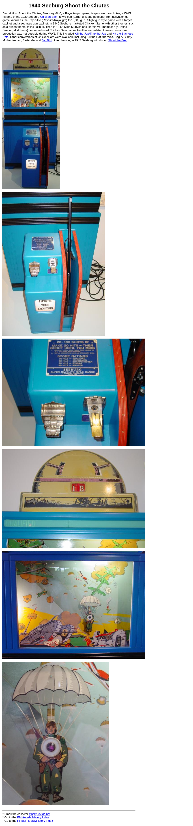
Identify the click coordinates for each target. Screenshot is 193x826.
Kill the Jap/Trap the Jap (90, 33)
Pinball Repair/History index (35, 820)
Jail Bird (47, 40)
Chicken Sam (48, 16)
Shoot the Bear (117, 40)
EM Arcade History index (33, 817)
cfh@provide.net (39, 814)
